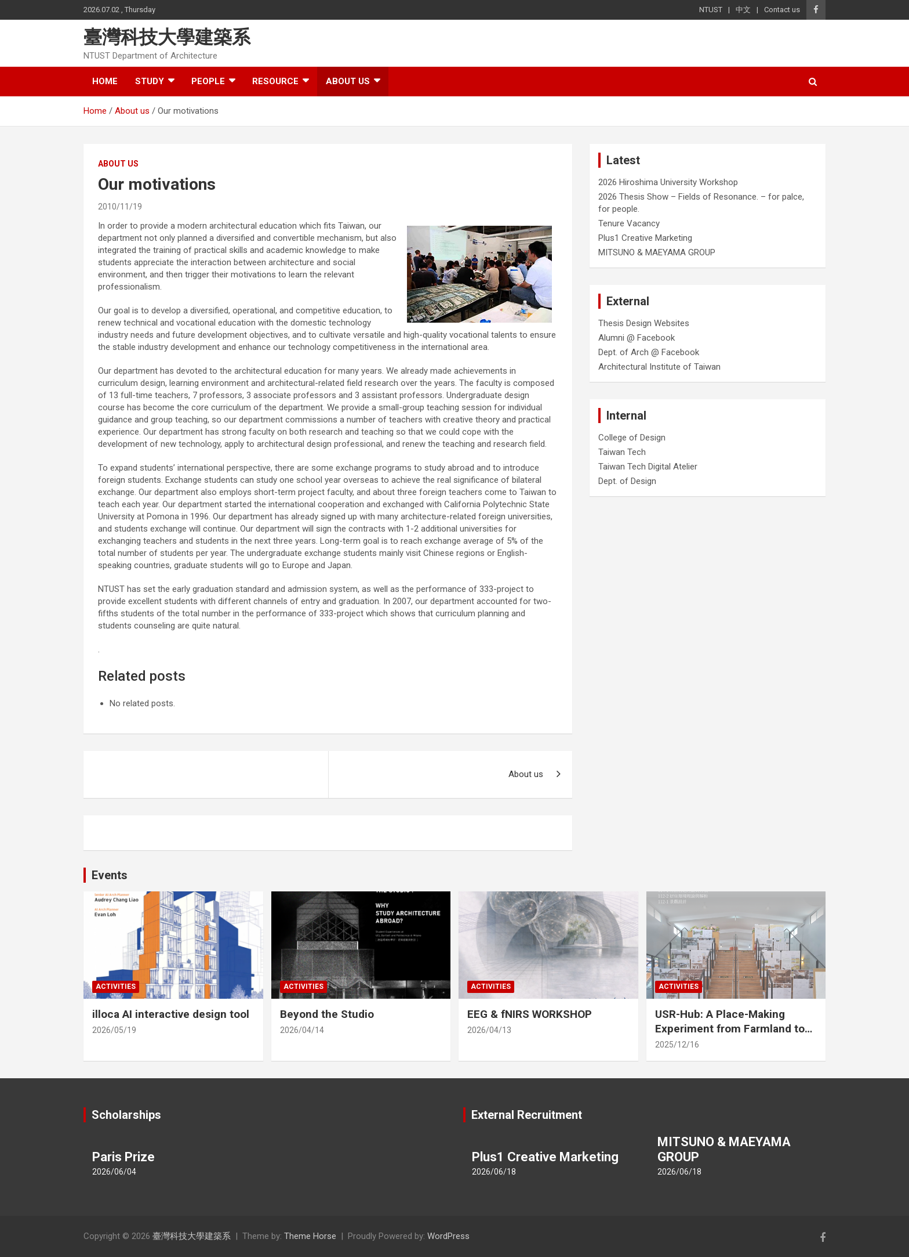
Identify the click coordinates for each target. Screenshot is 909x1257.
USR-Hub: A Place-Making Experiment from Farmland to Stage (730, 1028)
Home (105, 81)
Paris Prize (123, 1157)
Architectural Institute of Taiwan (659, 367)
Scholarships (126, 1115)
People (208, 81)
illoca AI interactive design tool (170, 1014)
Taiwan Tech (622, 452)
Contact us (782, 9)
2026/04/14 (302, 1030)
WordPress (448, 1236)
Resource (275, 81)
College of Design (632, 437)
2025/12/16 (677, 1044)
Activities (116, 987)
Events (110, 875)
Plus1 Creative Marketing (645, 238)
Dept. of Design (627, 481)
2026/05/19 (114, 1030)
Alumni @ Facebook (636, 338)
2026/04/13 (489, 1030)
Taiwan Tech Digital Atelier (647, 466)
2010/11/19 (120, 206)
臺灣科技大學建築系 (166, 37)
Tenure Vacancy (629, 223)
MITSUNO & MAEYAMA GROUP (656, 252)
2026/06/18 (494, 1171)
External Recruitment (526, 1115)
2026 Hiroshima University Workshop (668, 182)
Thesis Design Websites (643, 323)
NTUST (710, 9)
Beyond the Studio (327, 1014)
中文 (743, 9)
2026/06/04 (114, 1171)
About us (348, 81)
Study (149, 81)
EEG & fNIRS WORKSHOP (529, 1014)
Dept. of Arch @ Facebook (648, 352)
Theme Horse (310, 1236)
